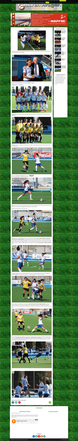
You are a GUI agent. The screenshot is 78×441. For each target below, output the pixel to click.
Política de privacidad (64, 439)
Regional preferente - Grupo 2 (57, 46)
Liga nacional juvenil (57, 60)
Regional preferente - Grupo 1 (57, 39)
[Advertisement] (60, 101)
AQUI (31, 175)
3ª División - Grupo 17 (57, 32)
